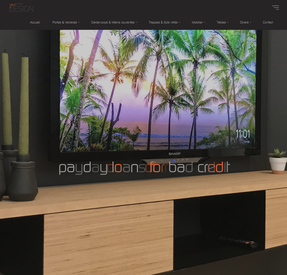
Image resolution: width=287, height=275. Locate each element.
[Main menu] (275, 8)
